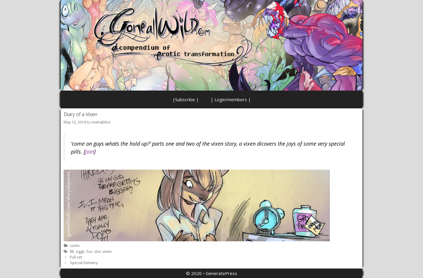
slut (97, 251)
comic (75, 245)
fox (89, 251)
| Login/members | (231, 99)
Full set (76, 257)
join (89, 151)
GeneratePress (221, 273)
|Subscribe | (185, 99)
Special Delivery (84, 262)
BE (72, 251)
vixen (107, 251)
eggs (80, 251)
